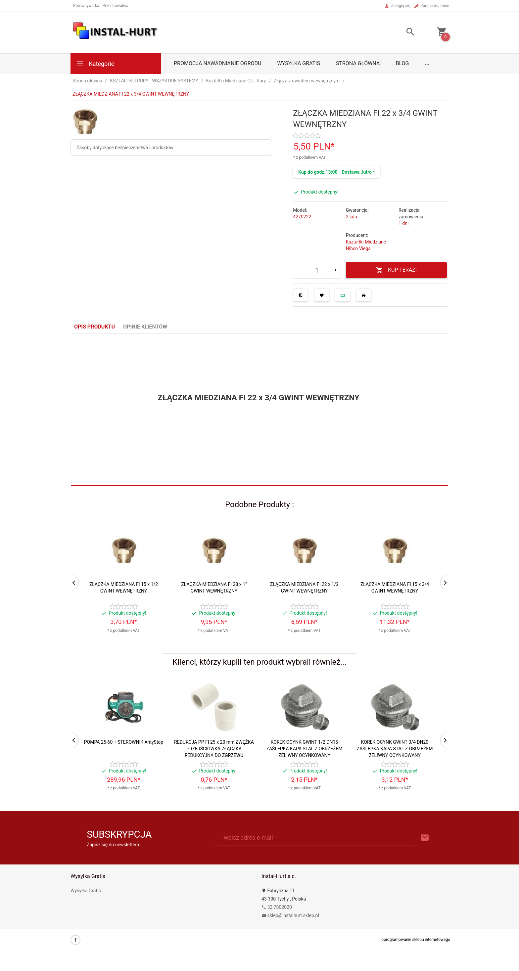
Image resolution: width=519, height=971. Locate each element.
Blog (402, 63)
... (427, 63)
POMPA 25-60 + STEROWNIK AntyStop (123, 742)
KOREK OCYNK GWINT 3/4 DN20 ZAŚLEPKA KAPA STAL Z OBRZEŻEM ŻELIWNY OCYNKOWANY (394, 748)
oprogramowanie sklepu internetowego (415, 939)
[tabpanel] (259, 409)
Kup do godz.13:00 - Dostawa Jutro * (336, 172)
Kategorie (95, 63)
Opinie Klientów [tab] (145, 327)
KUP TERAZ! (396, 270)
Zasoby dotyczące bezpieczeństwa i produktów (124, 147)
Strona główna (358, 63)
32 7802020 (276, 907)
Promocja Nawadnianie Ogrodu (217, 63)
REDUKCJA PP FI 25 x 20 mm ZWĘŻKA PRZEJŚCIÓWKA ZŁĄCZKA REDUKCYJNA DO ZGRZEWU (214, 748)
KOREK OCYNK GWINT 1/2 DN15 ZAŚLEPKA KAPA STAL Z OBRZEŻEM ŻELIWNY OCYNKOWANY (304, 748)
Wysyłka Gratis (298, 63)
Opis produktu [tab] (94, 327)
